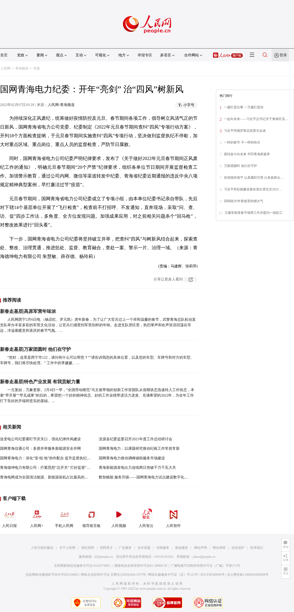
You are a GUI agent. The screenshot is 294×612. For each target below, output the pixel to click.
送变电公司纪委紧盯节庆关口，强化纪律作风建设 (40, 439)
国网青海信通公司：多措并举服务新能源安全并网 (40, 448)
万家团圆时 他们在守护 (240, 166)
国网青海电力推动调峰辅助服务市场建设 (132, 458)
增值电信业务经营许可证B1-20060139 (140, 565)
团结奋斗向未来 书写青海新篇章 (247, 154)
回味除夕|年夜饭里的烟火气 (243, 201)
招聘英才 (106, 547)
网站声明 (200, 547)
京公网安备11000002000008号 (248, 574)
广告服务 (125, 547)
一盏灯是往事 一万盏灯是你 (243, 107)
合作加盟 (144, 547)
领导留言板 (91, 517)
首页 (4, 55)
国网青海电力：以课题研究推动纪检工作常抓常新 (139, 448)
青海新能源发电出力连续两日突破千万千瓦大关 (137, 467)
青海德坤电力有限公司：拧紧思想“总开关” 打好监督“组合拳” (49, 467)
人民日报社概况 (42, 547)
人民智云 (146, 517)
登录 (283, 55)
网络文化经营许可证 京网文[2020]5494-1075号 (113, 574)
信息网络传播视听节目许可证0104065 (52, 574)
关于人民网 (67, 547)
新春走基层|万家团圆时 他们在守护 (35, 349)
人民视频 (119, 517)
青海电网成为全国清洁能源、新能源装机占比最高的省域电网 (49, 477)
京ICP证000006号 (212, 574)
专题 (36, 68)
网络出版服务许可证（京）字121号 (173, 574)
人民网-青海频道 (61, 105)
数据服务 (181, 547)
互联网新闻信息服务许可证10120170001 (82, 565)
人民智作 (173, 517)
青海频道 (21, 68)
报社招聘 (87, 547)
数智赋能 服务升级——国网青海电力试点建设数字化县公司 (147, 477)
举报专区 (145, 55)
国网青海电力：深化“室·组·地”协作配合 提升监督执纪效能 (47, 458)
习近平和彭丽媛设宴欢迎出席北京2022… (253, 189)
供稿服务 (162, 547)
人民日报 (9, 517)
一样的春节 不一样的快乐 (242, 142)
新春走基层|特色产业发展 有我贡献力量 (40, 381)
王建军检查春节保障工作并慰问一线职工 (254, 212)
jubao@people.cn (204, 556)
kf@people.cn (104, 556)
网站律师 (219, 547)
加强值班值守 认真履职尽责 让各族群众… (253, 177)
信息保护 (238, 547)
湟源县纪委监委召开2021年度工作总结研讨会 (135, 439)
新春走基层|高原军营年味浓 (28, 311)
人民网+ (37, 517)
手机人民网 (64, 517)
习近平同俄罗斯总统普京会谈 (245, 130)
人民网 (5, 68)
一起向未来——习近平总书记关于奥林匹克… (256, 119)
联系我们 (256, 547)
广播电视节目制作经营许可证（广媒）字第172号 (205, 565)
